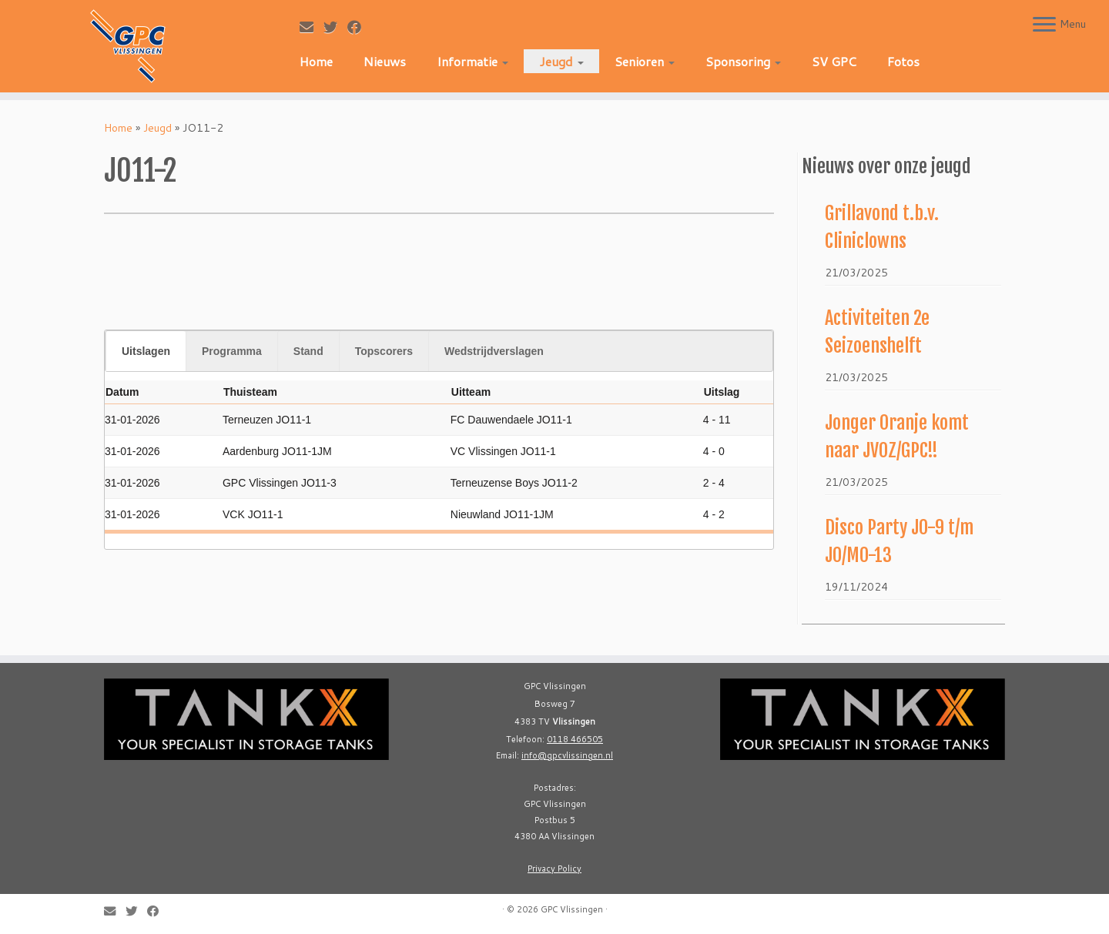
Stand (308, 351)
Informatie (472, 61)
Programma (232, 351)
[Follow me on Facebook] (359, 27)
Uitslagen (146, 351)
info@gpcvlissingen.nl (567, 755)
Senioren (645, 61)
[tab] (146, 351)
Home (316, 61)
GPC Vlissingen (572, 909)
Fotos (903, 61)
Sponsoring (743, 61)
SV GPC (834, 61)
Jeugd (561, 61)
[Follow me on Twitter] (335, 27)
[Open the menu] (1044, 25)
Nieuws (385, 61)
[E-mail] (311, 27)
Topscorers (384, 351)
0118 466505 (575, 739)
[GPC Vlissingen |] (128, 46)
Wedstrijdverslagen (494, 351)
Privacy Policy (554, 868)
